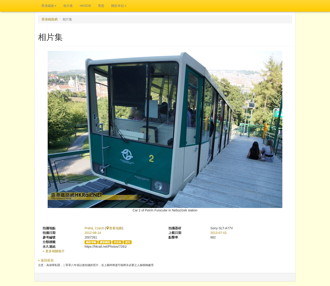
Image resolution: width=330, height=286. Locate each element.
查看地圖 (114, 228)
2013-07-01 (218, 233)
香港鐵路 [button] (48, 6)
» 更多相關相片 (54, 251)
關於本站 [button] (118, 6)
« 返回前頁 (46, 260)
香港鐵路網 (49, 19)
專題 (101, 6)
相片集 (68, 6)
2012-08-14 (93, 233)
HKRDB (85, 6)
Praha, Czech (94, 228)
